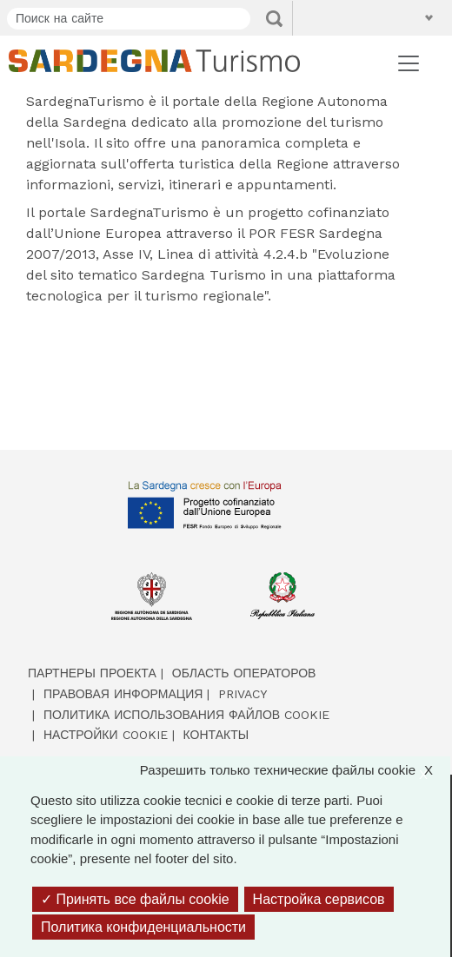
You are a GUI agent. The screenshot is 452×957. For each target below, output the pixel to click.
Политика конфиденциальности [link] (143, 927)
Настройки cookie (105, 735)
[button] (349, 16)
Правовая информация (123, 694)
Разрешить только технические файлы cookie (295, 771)
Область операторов (244, 673)
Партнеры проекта (92, 673)
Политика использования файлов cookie (186, 715)
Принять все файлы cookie (135, 899)
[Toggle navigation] (408, 63)
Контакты (216, 735)
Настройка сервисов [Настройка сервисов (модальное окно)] (319, 899)
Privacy (242, 694)
